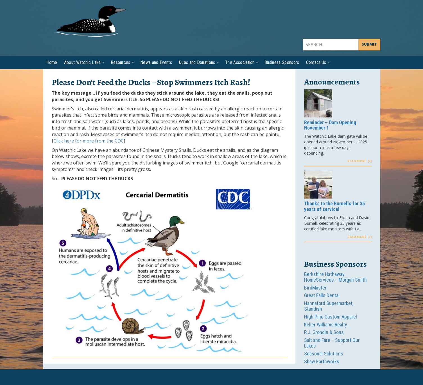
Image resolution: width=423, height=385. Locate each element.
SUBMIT (369, 44)
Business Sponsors (281, 62)
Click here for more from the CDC (88, 141)
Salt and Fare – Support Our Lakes (332, 343)
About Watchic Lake (82, 62)
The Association (240, 62)
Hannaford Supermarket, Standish (328, 306)
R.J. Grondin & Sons (324, 332)
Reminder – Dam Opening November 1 (330, 125)
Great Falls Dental (322, 295)
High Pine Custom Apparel (330, 317)
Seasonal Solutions (323, 354)
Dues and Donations (197, 62)
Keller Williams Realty (325, 325)
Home (51, 62)
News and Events (156, 62)
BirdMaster (315, 288)
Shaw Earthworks (321, 361)
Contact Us (316, 62)
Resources (120, 62)
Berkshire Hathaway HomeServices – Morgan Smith (335, 277)
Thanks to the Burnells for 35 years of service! (334, 206)
